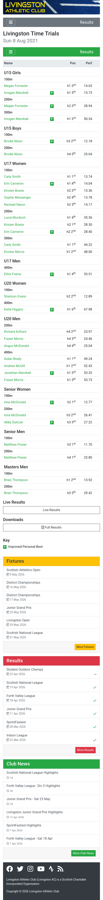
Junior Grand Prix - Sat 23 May (28, 801)
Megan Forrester (16, 86)
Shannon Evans (15, 296)
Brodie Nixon (13, 141)
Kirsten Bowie (14, 191)
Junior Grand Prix (51, 610)
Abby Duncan (13, 422)
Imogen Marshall (16, 93)
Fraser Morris (13, 339)
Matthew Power (15, 444)
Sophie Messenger (17, 197)
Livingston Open (51, 622)
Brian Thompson (16, 480)
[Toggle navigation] (10, 22)
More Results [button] (85, 750)
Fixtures (15, 561)
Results (86, 22)
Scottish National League (51, 635)
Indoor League (51, 738)
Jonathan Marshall (17, 373)
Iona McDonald (15, 402)
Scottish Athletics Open (51, 572)
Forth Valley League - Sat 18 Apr (30, 841)
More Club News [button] (83, 853)
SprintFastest (51, 725)
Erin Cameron (14, 183)
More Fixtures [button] (85, 647)
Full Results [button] (51, 527)
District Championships (51, 585)
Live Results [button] (51, 510)
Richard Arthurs (15, 332)
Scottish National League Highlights (32, 775)
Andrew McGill (14, 366)
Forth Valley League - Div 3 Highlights (33, 788)
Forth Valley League (51, 698)
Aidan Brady (12, 359)
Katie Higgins (13, 309)
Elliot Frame (12, 274)
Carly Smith (12, 177)
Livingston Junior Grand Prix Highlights (35, 814)
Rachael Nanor (14, 205)
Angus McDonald (16, 346)
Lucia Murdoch (14, 217)
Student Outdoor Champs (51, 672)
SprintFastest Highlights (24, 827)
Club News (18, 764)
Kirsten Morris (14, 252)
